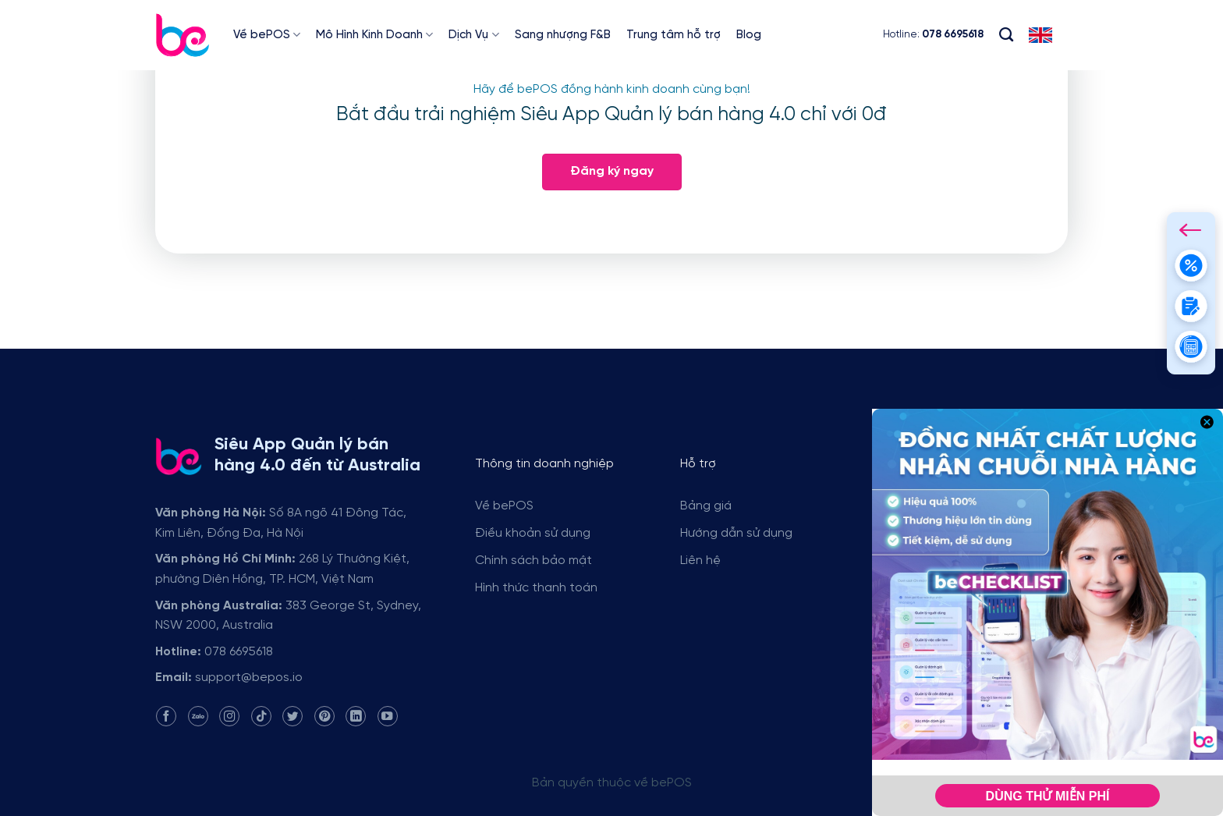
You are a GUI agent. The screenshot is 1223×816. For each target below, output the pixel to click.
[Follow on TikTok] (261, 716)
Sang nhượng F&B (563, 35)
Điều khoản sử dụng (532, 533)
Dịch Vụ (473, 34)
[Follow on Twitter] (292, 716)
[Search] (1006, 35)
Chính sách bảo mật (533, 560)
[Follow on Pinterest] (324, 716)
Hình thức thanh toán (536, 587)
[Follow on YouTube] (388, 716)
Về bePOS (266, 34)
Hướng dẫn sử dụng (736, 533)
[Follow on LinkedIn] (356, 716)
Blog (748, 35)
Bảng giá (706, 506)
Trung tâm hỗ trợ (673, 35)
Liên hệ (700, 560)
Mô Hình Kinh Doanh (374, 34)
